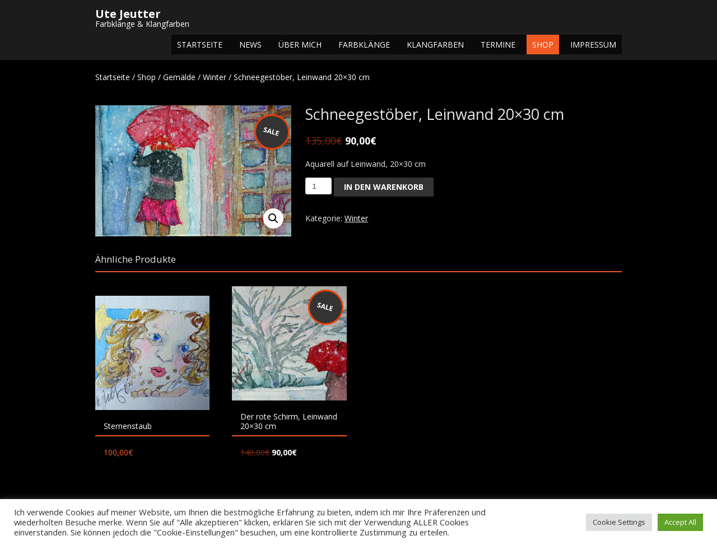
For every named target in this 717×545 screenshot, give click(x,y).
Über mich (300, 44)
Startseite (199, 44)
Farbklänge (364, 44)
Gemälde (179, 77)
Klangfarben (435, 44)
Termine (498, 44)
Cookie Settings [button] (619, 522)
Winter (214, 77)
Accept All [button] (680, 522)
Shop (542, 44)
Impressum (593, 44)
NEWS (250, 44)
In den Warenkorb (383, 186)
